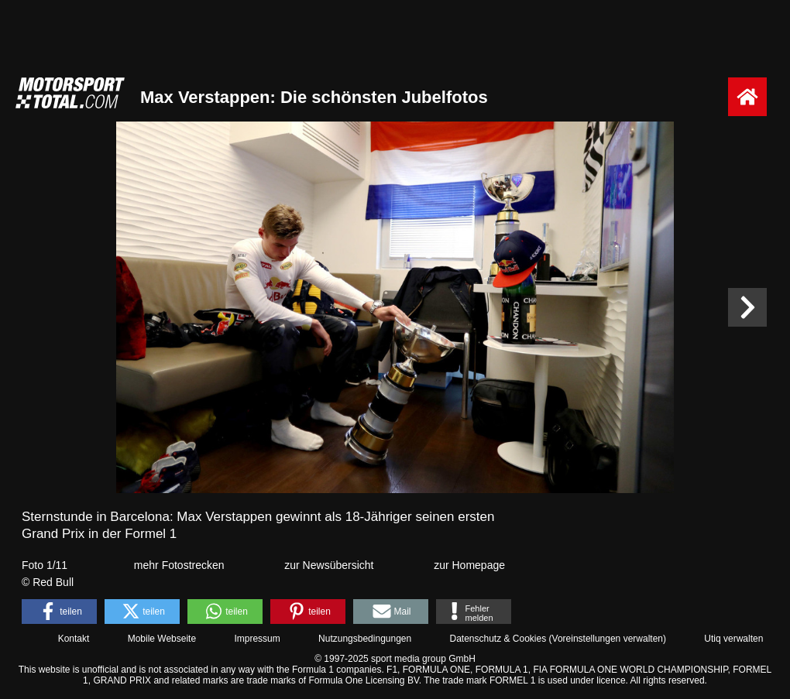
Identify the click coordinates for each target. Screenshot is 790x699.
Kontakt (74, 638)
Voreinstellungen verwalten (607, 638)
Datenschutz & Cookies (497, 638)
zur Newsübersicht (328, 565)
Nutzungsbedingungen (364, 638)
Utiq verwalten (733, 638)
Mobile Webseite (162, 638)
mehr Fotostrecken (179, 565)
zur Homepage (469, 565)
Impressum (257, 638)
